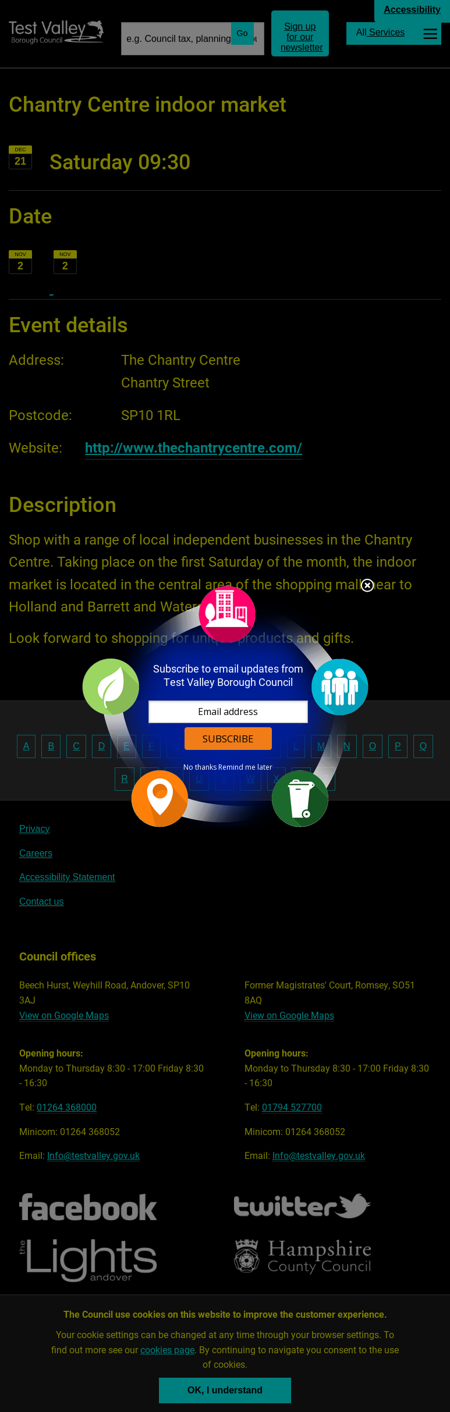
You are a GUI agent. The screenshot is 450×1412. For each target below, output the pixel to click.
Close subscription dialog (367, 586)
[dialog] (225, 706)
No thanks (200, 767)
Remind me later (245, 767)
